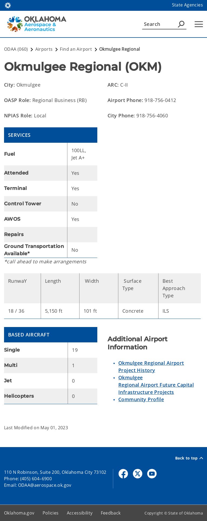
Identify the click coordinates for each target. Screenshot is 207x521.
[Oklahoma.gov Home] (8, 5)
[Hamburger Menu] (199, 24)
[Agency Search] (181, 24)
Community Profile (141, 399)
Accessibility (80, 513)
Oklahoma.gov (19, 513)
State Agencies (187, 5)
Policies (51, 513)
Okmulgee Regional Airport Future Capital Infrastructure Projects (156, 384)
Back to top (189, 458)
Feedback (111, 513)
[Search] (164, 24)
